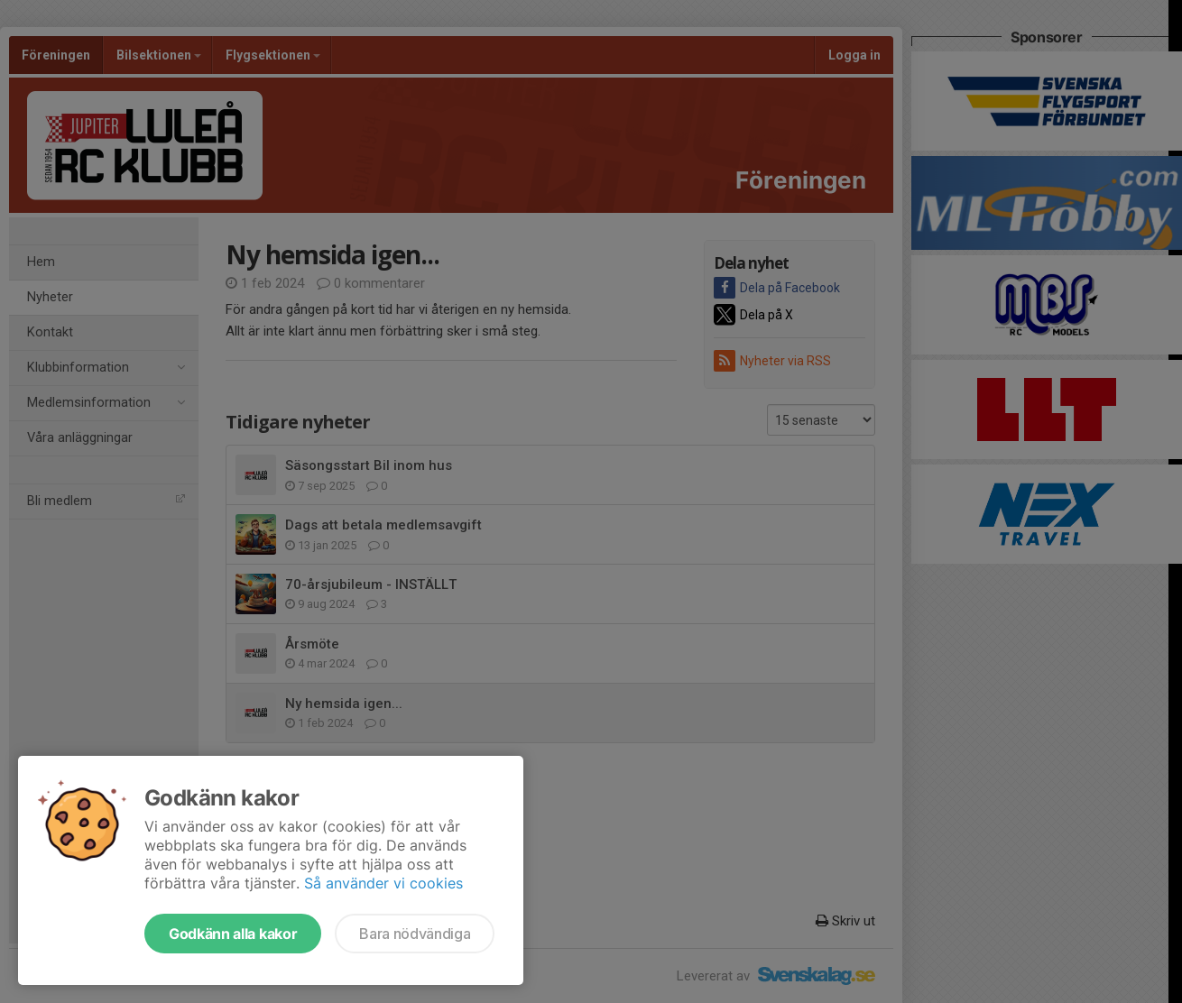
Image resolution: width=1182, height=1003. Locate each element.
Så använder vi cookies (383, 883)
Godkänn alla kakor (233, 934)
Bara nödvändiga (414, 934)
